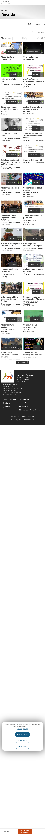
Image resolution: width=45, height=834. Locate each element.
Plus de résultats (22, 362)
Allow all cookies (22, 734)
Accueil (4, 10)
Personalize (22, 740)
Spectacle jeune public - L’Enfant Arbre (11, 244)
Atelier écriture (7, 57)
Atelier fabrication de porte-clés (32, 217)
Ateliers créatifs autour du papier (33, 270)
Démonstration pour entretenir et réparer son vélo (9, 109)
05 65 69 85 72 (25, 381)
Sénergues (6, 2)
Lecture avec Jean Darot (9, 134)
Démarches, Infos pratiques (24, 831)
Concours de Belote (31, 325)
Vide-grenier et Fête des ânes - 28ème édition (9, 299)
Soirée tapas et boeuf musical (32, 189)
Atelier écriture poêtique (7, 326)
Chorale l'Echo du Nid (32, 160)
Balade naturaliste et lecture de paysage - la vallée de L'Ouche (11, 162)
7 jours (38, 24)
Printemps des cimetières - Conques (32, 244)
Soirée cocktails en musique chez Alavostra (33, 298)
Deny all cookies (22, 746)
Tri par (24, 38)
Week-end (29, 24)
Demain (20, 24)
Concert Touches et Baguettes (9, 270)
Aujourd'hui (10, 24)
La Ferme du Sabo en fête (10, 80)
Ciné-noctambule (30, 57)
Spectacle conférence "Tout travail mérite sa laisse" (32, 135)
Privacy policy (23, 729)
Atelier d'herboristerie (32, 107)
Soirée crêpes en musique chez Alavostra (33, 80)
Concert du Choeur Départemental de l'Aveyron (9, 218)
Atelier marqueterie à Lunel (10, 189)
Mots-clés (6, 32)
